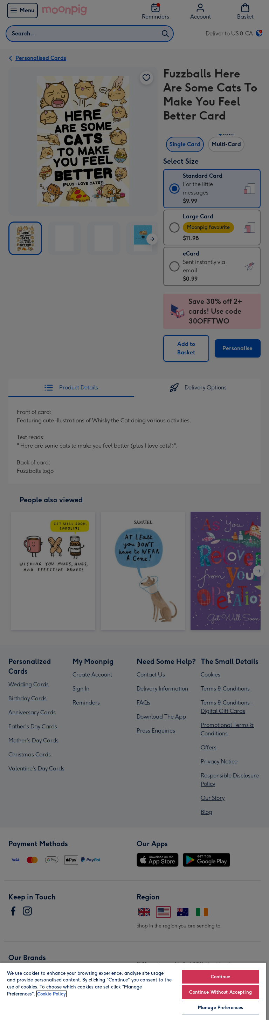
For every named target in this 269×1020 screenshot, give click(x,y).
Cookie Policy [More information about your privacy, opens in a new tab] (51, 994)
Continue (220, 976)
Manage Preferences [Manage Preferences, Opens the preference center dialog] (220, 1007)
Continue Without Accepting (220, 992)
